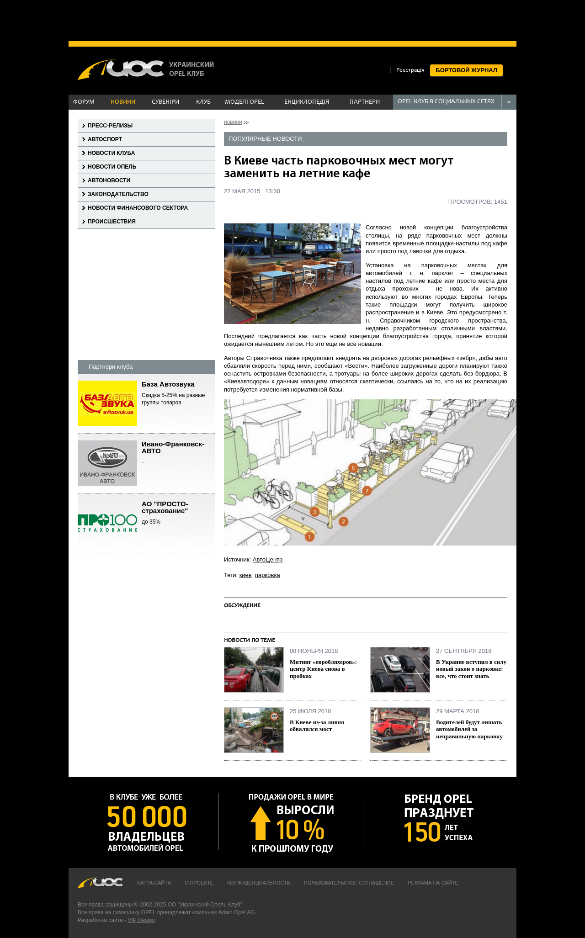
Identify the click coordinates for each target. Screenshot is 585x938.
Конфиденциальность (258, 882)
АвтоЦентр (268, 559)
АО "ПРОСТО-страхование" (178, 513)
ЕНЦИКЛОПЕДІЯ (306, 102)
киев (245, 575)
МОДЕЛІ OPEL (244, 102)
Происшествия (112, 221)
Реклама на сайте (433, 882)
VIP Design (141, 920)
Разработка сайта (100, 920)
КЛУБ (203, 102)
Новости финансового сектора (138, 208)
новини (233, 122)
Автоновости (109, 180)
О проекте (199, 882)
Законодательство (118, 194)
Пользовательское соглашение (349, 882)
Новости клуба (111, 153)
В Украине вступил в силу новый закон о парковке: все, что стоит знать (471, 668)
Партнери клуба (111, 366)
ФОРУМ (84, 102)
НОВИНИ (123, 102)
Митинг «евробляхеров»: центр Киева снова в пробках (323, 668)
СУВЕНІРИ (165, 102)
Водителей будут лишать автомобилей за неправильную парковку (469, 729)
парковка (267, 575)
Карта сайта (154, 882)
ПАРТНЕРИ (365, 102)
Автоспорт (105, 139)
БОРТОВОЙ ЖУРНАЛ (466, 70)
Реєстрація (410, 71)
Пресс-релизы (110, 125)
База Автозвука (178, 394)
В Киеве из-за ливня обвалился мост (317, 726)
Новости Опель (112, 167)
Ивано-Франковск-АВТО (178, 453)
